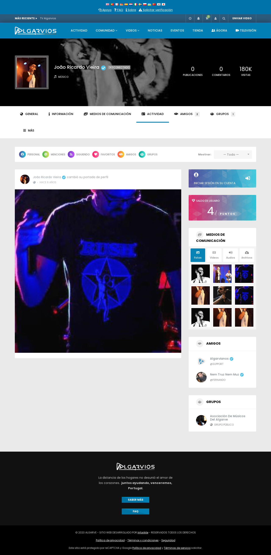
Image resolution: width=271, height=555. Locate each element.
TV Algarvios (48, 18)
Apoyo (105, 10)
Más (28, 130)
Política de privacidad (110, 540)
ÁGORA (219, 30)
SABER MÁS (135, 500)
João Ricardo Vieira (49, 175)
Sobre (131, 10)
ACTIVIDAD (79, 30)
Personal (29, 154)
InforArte (143, 532)
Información (61, 114)
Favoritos (103, 154)
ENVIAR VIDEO (242, 18)
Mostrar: (204, 154)
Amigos (187, 114)
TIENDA (197, 30)
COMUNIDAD (105, 30)
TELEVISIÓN (246, 30)
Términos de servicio (177, 548)
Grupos (222, 114)
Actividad (153, 114)
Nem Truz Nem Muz (227, 374)
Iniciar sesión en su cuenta (222, 179)
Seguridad (168, 540)
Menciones (53, 154)
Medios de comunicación (107, 114)
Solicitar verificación (156, 10)
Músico (63, 77)
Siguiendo (79, 154)
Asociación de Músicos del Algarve (227, 418)
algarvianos (221, 358)
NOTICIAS (155, 30)
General (29, 114)
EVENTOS (177, 30)
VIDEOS (131, 30)
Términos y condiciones (143, 540)
